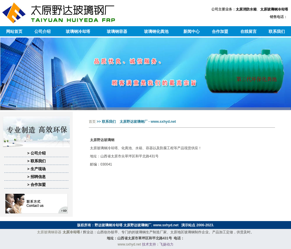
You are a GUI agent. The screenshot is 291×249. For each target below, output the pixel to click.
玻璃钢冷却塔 (78, 31)
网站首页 (14, 31)
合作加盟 (220, 31)
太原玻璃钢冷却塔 (274, 9)
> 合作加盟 (36, 184)
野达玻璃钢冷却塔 (109, 225)
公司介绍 (42, 31)
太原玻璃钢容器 (49, 232)
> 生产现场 (36, 169)
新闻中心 (191, 31)
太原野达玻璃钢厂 (137, 225)
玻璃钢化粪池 (156, 31)
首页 (92, 122)
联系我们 (277, 31)
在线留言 (248, 31)
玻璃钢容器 (117, 31)
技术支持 (149, 244)
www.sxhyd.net (166, 225)
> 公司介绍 (36, 153)
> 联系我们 (36, 161)
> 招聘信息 (36, 177)
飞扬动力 (166, 244)
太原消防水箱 (246, 9)
